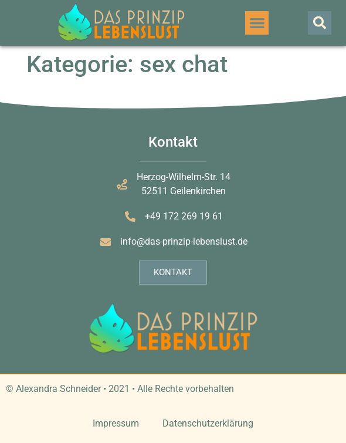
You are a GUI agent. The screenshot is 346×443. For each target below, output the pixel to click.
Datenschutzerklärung (207, 423)
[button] (257, 23)
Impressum (116, 423)
